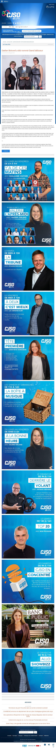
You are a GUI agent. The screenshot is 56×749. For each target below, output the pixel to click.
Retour (6, 151)
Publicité (46, 735)
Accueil (4, 23)
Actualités (9, 41)
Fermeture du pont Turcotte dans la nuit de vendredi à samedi (28, 708)
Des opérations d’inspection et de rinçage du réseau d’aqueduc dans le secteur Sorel (28, 715)
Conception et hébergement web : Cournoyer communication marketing (28, 741)
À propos (15, 735)
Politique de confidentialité (30, 735)
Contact (10, 23)
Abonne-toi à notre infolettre (28, 730)
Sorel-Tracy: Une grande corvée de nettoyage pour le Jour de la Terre (28, 723)
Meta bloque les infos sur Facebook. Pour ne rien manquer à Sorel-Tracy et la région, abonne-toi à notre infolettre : (28, 35)
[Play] (45, 745)
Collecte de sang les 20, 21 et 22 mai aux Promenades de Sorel (28, 720)
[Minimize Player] (53, 747)
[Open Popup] (53, 745)
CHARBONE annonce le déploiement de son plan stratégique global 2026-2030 (28, 711)
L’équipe (20, 735)
